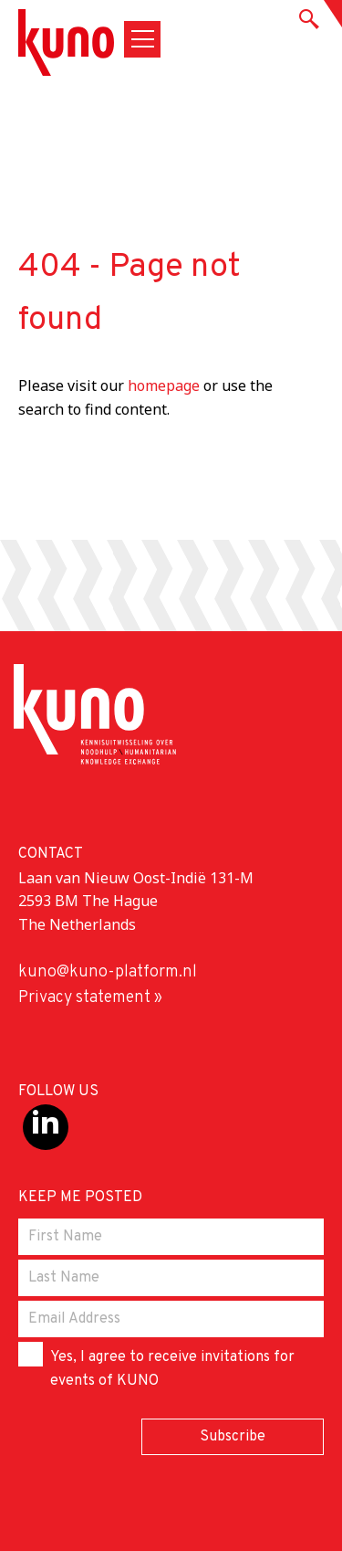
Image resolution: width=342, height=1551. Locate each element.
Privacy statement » (90, 997)
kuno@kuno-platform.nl (107, 972)
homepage (164, 385)
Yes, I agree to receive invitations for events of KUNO (156, 1366)
